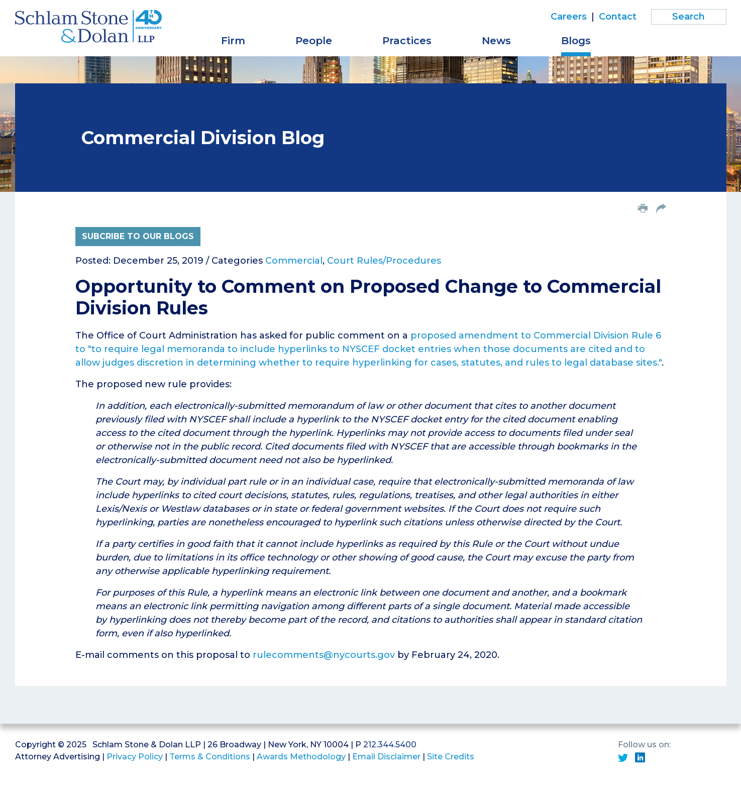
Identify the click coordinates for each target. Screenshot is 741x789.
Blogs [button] (576, 41)
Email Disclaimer (386, 756)
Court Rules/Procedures (384, 260)
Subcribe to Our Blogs (138, 236)
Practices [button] (407, 41)
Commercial (294, 260)
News (496, 41)
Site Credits (450, 756)
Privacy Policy (135, 756)
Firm (233, 41)
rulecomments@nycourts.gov (324, 654)
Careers (569, 16)
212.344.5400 (389, 744)
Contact (618, 16)
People (313, 41)
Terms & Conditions (209, 756)
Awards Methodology (301, 756)
